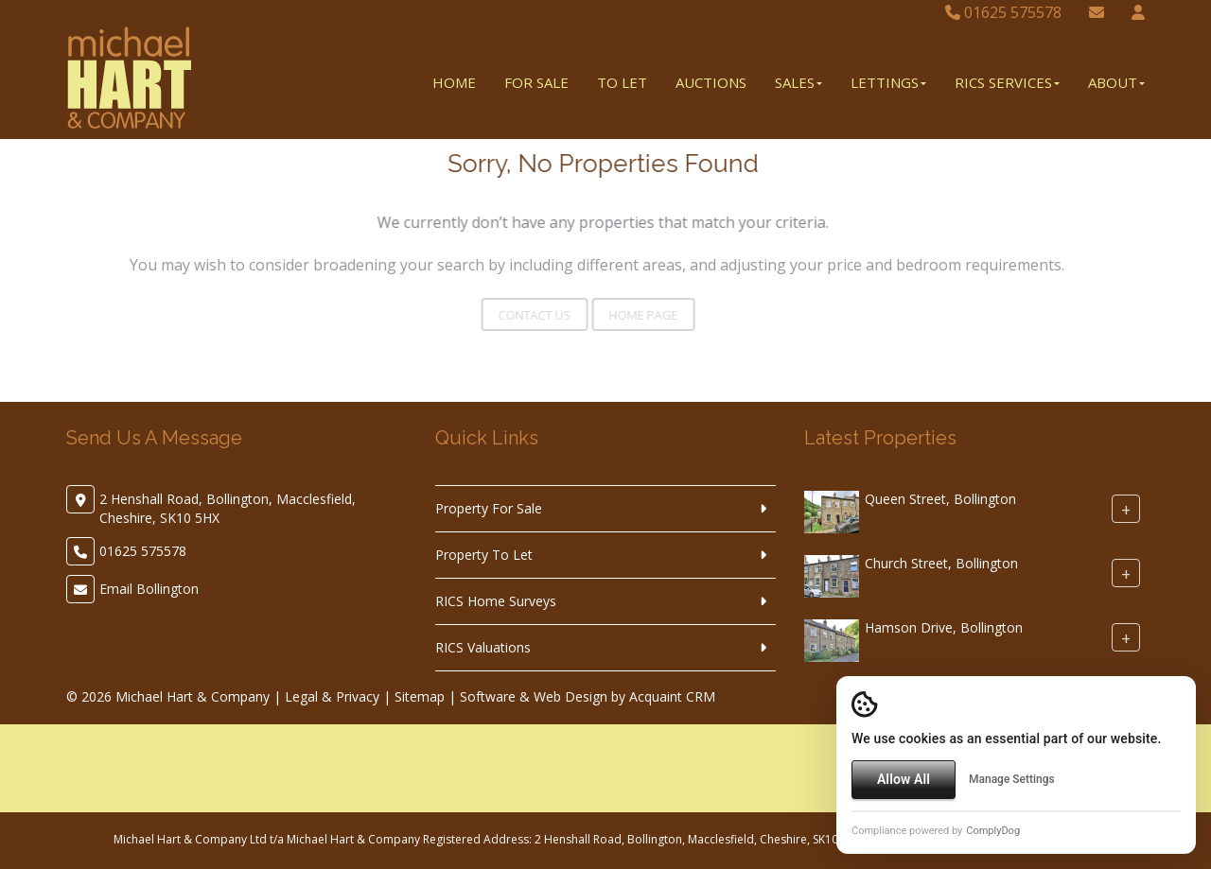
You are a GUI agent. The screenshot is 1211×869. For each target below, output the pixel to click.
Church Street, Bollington (941, 563)
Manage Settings (1012, 779)
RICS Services (1007, 82)
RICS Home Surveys (495, 601)
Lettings (888, 82)
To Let (622, 82)
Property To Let (484, 555)
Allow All (903, 779)
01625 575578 (1003, 12)
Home (454, 82)
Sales (798, 82)
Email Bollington (149, 589)
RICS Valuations (483, 647)
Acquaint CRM (672, 696)
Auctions (711, 82)
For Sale (536, 82)
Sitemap (420, 696)
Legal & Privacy (332, 696)
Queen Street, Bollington (940, 499)
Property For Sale (488, 508)
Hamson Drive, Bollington (944, 627)
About (1116, 82)
